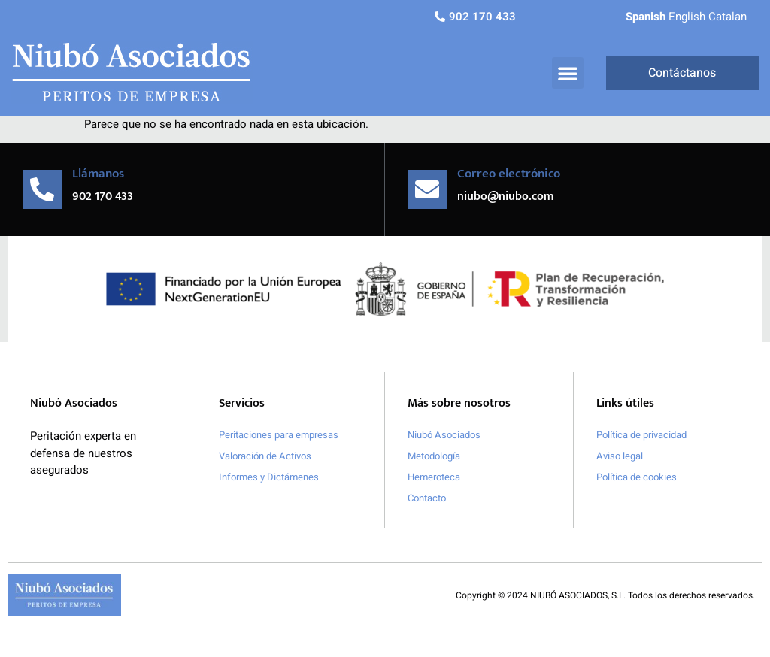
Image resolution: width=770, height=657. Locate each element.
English (686, 16)
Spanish (645, 16)
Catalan (727, 16)
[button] (568, 73)
